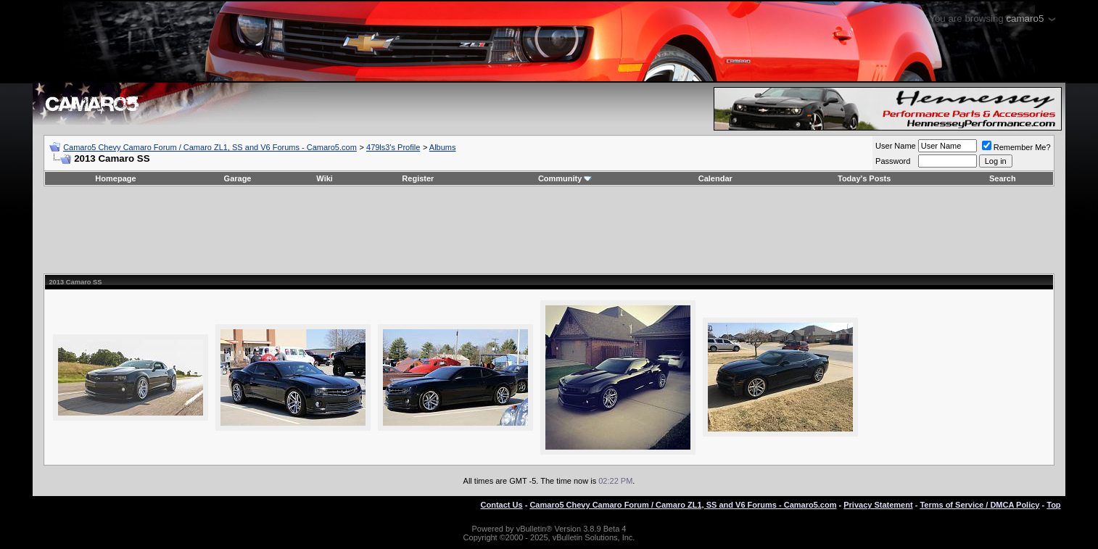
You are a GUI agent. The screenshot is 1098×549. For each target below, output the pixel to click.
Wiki (324, 178)
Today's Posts (864, 178)
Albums (442, 147)
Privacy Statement (877, 504)
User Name (895, 145)
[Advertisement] (549, 230)
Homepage (115, 178)
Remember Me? (1016, 147)
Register (418, 178)
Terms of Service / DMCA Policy (979, 504)
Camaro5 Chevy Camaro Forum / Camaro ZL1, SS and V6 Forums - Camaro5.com (210, 147)
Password (892, 161)
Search (1002, 178)
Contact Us (502, 504)
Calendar (715, 178)
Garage (238, 178)
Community (565, 178)
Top (1053, 504)
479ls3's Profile (393, 147)
